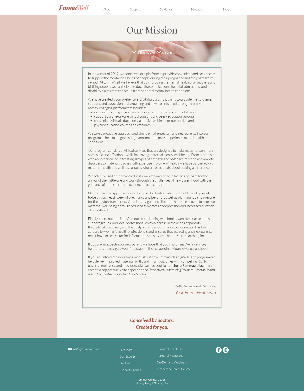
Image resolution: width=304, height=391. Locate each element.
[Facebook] (219, 350)
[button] (113, 7)
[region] (151, 51)
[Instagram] (226, 350)
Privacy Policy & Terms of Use (152, 383)
